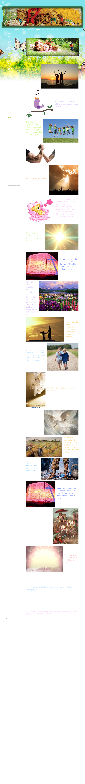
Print (8, 619)
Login (78, 618)
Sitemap (12, 619)
